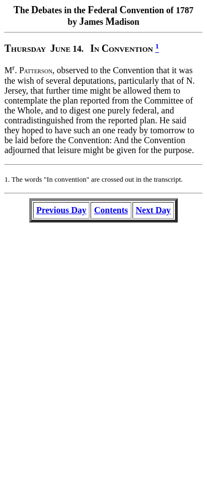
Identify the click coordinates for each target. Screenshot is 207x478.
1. (7, 179)
